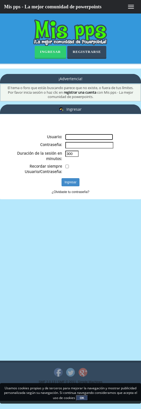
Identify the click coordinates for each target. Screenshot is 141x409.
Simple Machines (90, 382)
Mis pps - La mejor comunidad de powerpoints (52, 6)
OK (82, 398)
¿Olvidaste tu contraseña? (70, 192)
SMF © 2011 (67, 382)
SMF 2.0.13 (47, 382)
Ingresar (50, 52)
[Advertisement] (66, 125)
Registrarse (87, 52)
